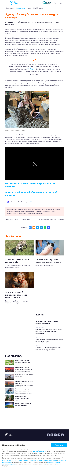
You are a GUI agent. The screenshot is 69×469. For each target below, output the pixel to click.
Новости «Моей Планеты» (35, 8)
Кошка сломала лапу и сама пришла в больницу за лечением (48, 260)
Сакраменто (45, 219)
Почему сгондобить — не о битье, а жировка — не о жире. (16, 302)
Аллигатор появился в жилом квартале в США (17, 260)
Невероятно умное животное (45, 265)
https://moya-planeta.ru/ (39, 451)
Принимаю (59, 445)
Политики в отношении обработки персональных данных (40, 460)
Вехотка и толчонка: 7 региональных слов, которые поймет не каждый (17, 295)
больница (61, 219)
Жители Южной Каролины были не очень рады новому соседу (18, 266)
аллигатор (53, 219)
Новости (40, 315)
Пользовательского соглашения (12, 460)
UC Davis (30, 69)
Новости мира (20, 8)
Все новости (10, 8)
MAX (30, 202)
